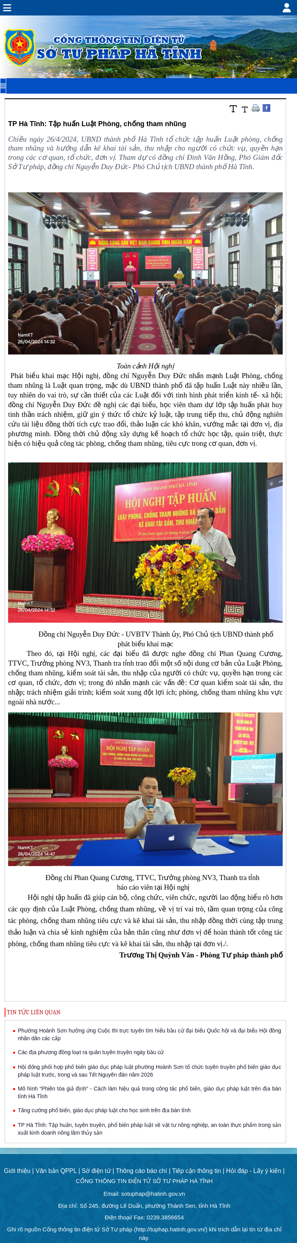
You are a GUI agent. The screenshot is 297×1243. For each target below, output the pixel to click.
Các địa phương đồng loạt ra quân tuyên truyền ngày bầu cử (91, 1052)
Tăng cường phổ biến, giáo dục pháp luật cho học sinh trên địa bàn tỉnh (104, 1110)
